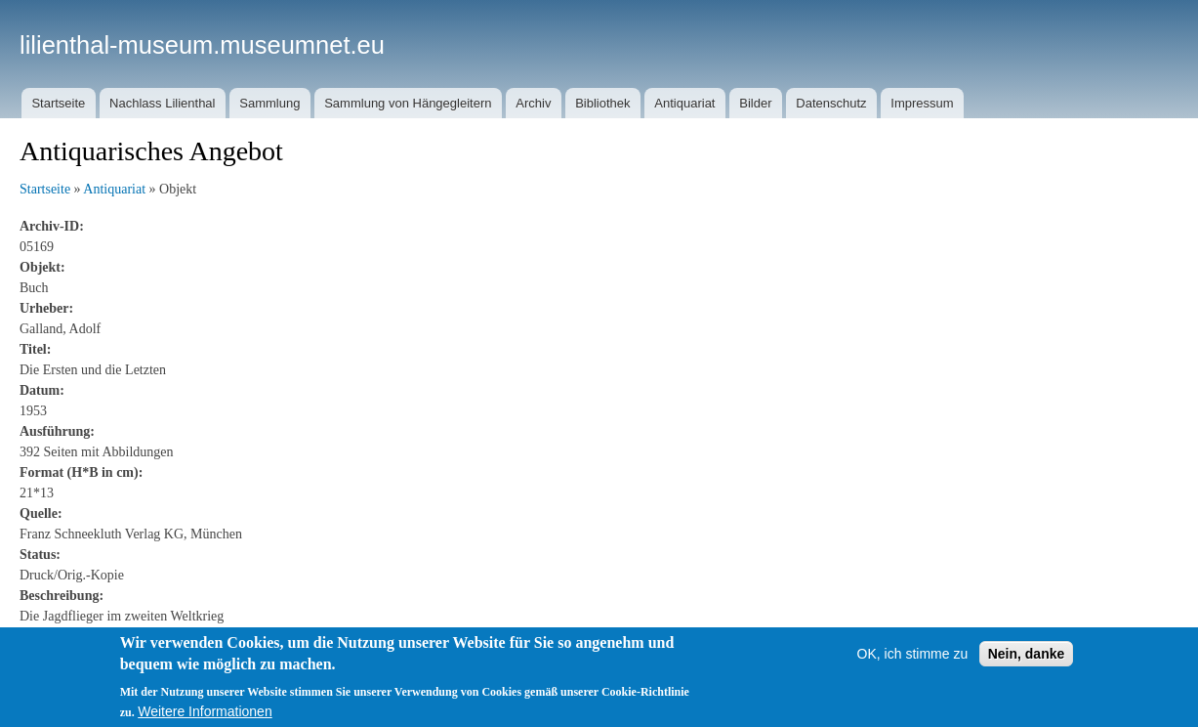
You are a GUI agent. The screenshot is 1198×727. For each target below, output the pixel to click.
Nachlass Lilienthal (162, 103)
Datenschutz (831, 103)
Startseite (58, 103)
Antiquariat (684, 103)
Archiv (533, 103)
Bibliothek (602, 103)
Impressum (921, 103)
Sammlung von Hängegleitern (407, 103)
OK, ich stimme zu (913, 674)
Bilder (755, 103)
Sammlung (269, 103)
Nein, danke (1026, 674)
